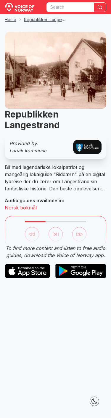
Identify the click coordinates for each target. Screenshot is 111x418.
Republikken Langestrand (49, 19)
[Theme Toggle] (94, 401)
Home (10, 19)
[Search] (100, 7)
